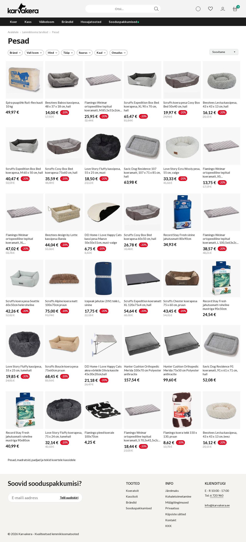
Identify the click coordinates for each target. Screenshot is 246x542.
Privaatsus (172, 508)
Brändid (131, 502)
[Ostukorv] (235, 9)
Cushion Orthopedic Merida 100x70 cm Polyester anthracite (142, 370)
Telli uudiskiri (69, 497)
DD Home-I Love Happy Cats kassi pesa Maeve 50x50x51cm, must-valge (103, 238)
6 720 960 (216, 495)
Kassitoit (132, 496)
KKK (168, 526)
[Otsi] (119, 9)
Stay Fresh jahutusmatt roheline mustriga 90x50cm (216, 304)
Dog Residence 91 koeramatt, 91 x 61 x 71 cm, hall (220, 370)
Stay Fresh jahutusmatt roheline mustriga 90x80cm (19, 436)
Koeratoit (132, 490)
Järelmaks (172, 490)
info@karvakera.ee (217, 505)
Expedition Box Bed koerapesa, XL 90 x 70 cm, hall (141, 106)
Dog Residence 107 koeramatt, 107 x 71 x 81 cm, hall (142, 172)
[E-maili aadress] (32, 497)
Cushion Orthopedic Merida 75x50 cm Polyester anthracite (181, 370)
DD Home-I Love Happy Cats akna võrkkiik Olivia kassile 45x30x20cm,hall (103, 370)
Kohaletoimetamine (178, 496)
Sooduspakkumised (139, 508)
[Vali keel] (198, 9)
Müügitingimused (177, 502)
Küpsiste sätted (175, 514)
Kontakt (170, 520)
